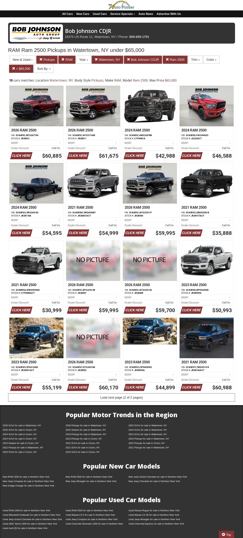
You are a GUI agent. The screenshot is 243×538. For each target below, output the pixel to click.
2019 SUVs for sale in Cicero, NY (83, 452)
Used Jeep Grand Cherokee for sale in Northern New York (32, 519)
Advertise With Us (169, 13)
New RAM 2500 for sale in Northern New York (89, 476)
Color (211, 59)
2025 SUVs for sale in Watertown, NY (148, 425)
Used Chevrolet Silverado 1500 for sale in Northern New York (94, 524)
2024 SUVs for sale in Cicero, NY (20, 434)
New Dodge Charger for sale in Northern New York (28, 485)
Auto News (145, 13)
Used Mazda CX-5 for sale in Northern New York (90, 515)
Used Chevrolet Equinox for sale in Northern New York (156, 523)
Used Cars (100, 13)
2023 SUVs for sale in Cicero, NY (20, 438)
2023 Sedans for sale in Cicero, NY (21, 443)
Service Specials (122, 13)
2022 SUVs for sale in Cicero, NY (83, 443)
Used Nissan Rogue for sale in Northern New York (154, 510)
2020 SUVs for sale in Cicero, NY (20, 452)
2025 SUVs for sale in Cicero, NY (20, 430)
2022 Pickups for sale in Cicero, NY (147, 443)
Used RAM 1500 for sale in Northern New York (26, 510)
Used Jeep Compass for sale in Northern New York (92, 519)
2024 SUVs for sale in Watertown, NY (148, 430)
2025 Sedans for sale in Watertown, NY (86, 430)
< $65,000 (21, 69)
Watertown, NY (107, 59)
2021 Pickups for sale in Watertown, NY (149, 447)
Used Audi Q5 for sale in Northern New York (25, 528)
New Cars (82, 13)
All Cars (67, 13)
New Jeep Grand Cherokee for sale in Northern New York (158, 476)
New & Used (23, 59)
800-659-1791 (139, 37)
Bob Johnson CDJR (143, 59)
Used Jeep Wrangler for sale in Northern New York (154, 519)
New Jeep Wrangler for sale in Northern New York (91, 481)
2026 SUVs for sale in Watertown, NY (22, 425)
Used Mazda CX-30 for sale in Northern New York (154, 515)
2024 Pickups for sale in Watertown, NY (86, 434)
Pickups (47, 59)
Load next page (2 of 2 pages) (121, 397)
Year (83, 59)
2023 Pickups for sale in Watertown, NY (149, 438)
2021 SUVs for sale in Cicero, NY (83, 447)
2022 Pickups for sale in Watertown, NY (23, 447)
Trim (195, 59)
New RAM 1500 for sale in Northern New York (26, 476)
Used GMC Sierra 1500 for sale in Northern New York (30, 523)
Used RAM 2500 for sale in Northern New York (89, 510)
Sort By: (44, 69)
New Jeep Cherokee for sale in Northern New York (154, 481)
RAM (66, 59)
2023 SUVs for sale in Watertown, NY (148, 434)
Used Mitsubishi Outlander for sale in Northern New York (31, 515)
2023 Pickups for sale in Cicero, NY (84, 438)
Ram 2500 (175, 59)
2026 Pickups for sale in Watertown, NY (86, 425)
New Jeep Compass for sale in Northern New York (28, 481)
